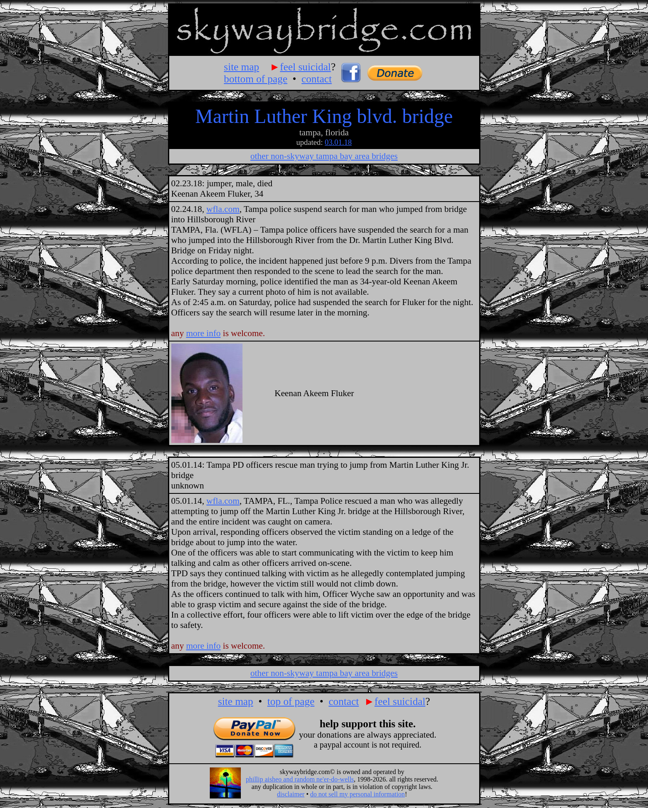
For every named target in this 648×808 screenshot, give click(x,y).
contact (317, 78)
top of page (290, 701)
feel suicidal (305, 66)
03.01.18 (338, 142)
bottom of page (255, 78)
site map (241, 66)
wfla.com (223, 209)
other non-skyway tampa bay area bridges (324, 156)
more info (203, 333)
